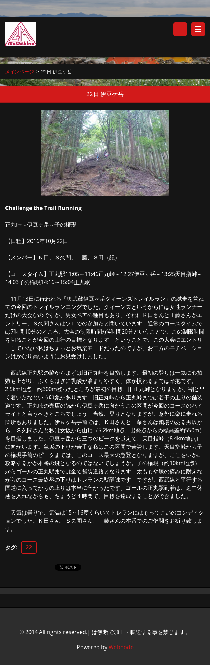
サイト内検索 (180, 29)
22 (29, 547)
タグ (10, 547)
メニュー (198, 29)
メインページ (19, 71)
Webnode (121, 647)
